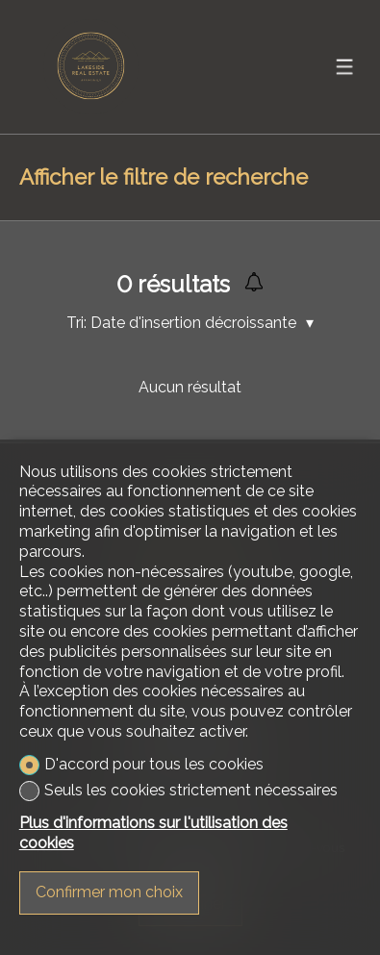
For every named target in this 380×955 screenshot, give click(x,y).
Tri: (76, 323)
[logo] (91, 66)
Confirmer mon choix (109, 892)
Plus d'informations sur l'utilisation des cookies (153, 833)
